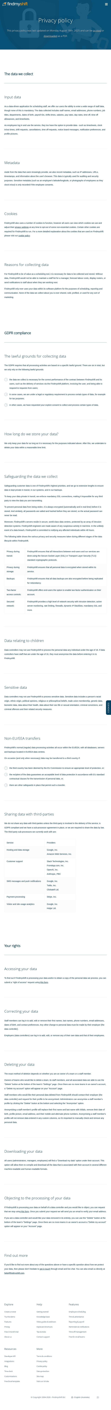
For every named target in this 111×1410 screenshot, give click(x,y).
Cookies (10, 213)
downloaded (50, 36)
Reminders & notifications (79, 1326)
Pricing (7, 1326)
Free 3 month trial (11, 1331)
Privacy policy (42, 1361)
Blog (6, 1366)
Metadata (12, 162)
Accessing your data (20, 968)
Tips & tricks (41, 1331)
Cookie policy (42, 1366)
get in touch (45, 1269)
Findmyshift (16, 1397)
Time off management (77, 1331)
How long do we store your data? (31, 434)
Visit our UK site (43, 1381)
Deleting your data (19, 1064)
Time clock (8, 1371)
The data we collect (18, 74)
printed (97, 30)
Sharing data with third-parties (29, 814)
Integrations (9, 1361)
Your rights (12, 945)
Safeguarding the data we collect (31, 476)
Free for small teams (77, 1337)
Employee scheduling (77, 1311)
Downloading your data (23, 1151)
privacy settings (22, 227)
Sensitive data (15, 687)
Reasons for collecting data (26, 264)
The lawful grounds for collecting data (35, 356)
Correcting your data (21, 1011)
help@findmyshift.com (14, 1273)
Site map (40, 1376)
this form (44, 982)
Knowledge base (43, 1316)
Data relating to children (24, 640)
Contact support (43, 1337)
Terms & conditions (44, 1356)
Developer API (10, 1356)
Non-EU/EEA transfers (22, 738)
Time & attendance (76, 1316)
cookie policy (24, 235)
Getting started (43, 1311)
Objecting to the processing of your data (37, 1198)
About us (8, 1337)
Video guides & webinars (46, 1321)
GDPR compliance (17, 333)
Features (7, 1321)
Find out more (16, 1255)
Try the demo (9, 1316)
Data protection (43, 1371)
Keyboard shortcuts (44, 1326)
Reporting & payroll (76, 1321)
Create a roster (10, 1311)
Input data (12, 97)
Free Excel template (12, 1381)
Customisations (10, 1376)
